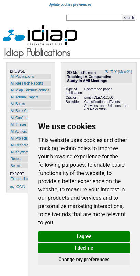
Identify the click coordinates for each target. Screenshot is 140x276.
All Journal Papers (24, 97)
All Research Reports (27, 83)
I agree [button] (84, 236)
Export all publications (27, 179)
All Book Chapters (24, 111)
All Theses (19, 124)
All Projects (19, 138)
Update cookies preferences (70, 5)
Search (16, 166)
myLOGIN (17, 187)
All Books (18, 104)
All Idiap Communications (30, 90)
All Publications (22, 76)
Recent (16, 159)
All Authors (19, 131)
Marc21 (125, 72)
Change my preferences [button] (83, 259)
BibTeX (111, 72)
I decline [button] (84, 248)
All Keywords (21, 152)
